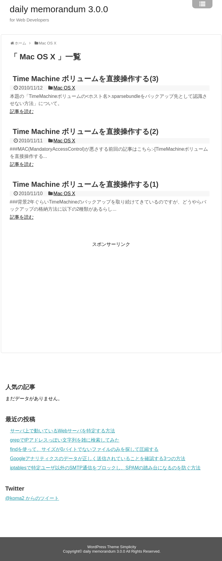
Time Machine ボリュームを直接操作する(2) (86, 131)
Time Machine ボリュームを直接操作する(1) (86, 184)
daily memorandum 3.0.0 (59, 9)
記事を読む (22, 111)
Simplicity (128, 547)
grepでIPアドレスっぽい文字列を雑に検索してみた (64, 440)
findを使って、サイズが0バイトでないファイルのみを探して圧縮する (84, 449)
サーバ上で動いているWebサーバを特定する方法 (62, 430)
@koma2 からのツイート (32, 498)
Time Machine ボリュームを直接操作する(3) (86, 79)
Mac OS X (64, 87)
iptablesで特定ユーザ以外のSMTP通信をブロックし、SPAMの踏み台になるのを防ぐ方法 (105, 467)
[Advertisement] (60, 289)
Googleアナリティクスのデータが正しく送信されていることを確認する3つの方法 (98, 458)
